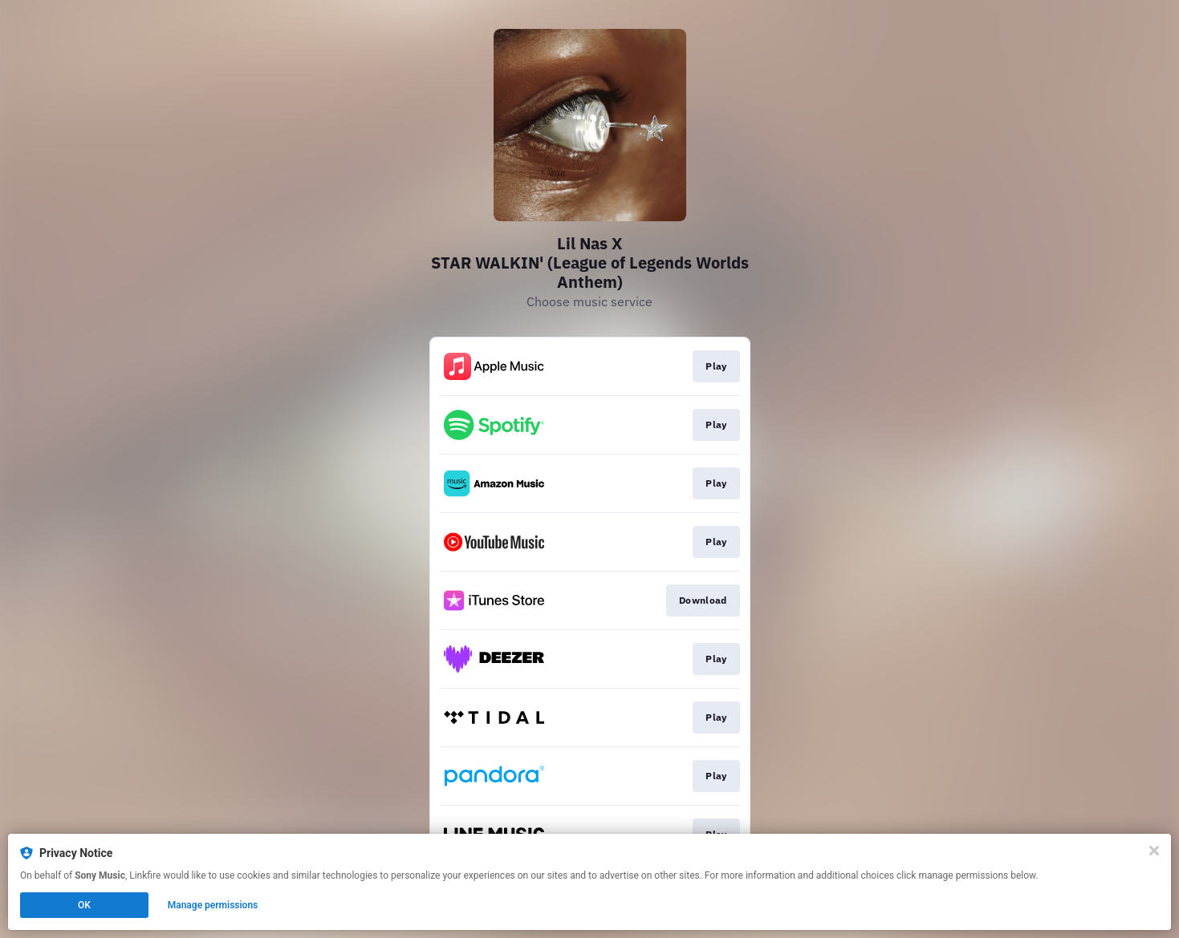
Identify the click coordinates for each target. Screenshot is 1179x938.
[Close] (1154, 850)
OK (84, 905)
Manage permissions (213, 905)
